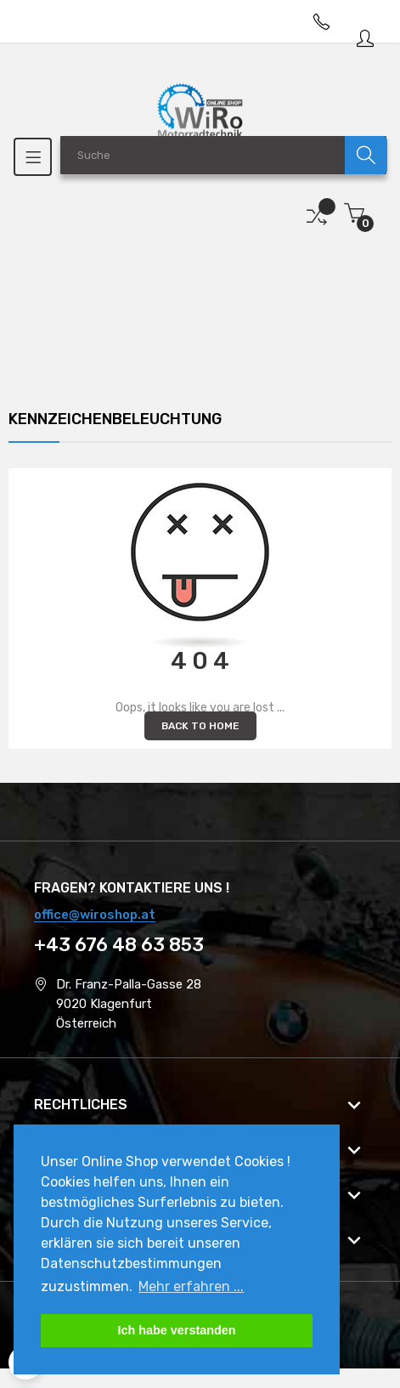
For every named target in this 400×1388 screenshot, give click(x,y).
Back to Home (200, 726)
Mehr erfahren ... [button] (191, 1286)
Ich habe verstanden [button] (176, 1330)
